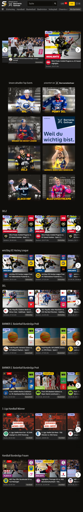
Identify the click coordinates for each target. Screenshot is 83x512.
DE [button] (78, 3)
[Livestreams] (59, 188)
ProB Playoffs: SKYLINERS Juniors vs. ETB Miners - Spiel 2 (53, 349)
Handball (21, 9)
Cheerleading (64, 9)
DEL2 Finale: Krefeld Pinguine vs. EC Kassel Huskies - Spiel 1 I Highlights (53, 236)
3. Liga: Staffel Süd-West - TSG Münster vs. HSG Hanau (52, 434)
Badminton (42, 9)
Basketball (31, 9)
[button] (5, 49)
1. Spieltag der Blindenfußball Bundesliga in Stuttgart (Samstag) (25, 59)
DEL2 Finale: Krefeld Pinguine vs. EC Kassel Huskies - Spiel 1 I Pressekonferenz (20, 236)
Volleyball (53, 9)
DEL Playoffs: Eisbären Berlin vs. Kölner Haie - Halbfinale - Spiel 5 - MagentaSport (20, 311)
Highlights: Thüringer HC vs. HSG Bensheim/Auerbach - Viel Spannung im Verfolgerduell (53, 480)
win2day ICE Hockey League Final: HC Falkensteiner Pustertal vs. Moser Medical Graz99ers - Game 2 (53, 275)
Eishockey (10, 9)
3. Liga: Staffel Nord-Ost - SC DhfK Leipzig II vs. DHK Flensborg (20, 434)
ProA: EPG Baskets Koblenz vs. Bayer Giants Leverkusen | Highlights (52, 393)
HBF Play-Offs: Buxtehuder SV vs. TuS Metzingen (20, 480)
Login (71, 3)
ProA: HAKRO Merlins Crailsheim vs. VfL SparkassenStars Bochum (20, 393)
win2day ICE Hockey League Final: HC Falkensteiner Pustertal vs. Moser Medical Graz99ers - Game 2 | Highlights (21, 275)
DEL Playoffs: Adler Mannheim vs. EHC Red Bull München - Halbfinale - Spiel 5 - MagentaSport (53, 311)
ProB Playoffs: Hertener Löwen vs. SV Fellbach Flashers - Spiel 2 (20, 349)
